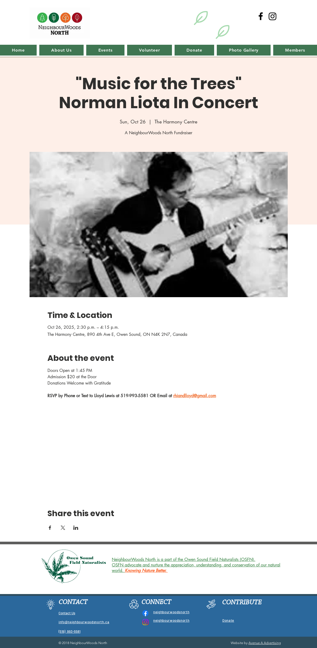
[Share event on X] (62, 528)
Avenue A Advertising (264, 643)
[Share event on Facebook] (49, 528)
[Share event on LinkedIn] (75, 528)
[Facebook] (145, 613)
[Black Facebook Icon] (261, 16)
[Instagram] (272, 16)
